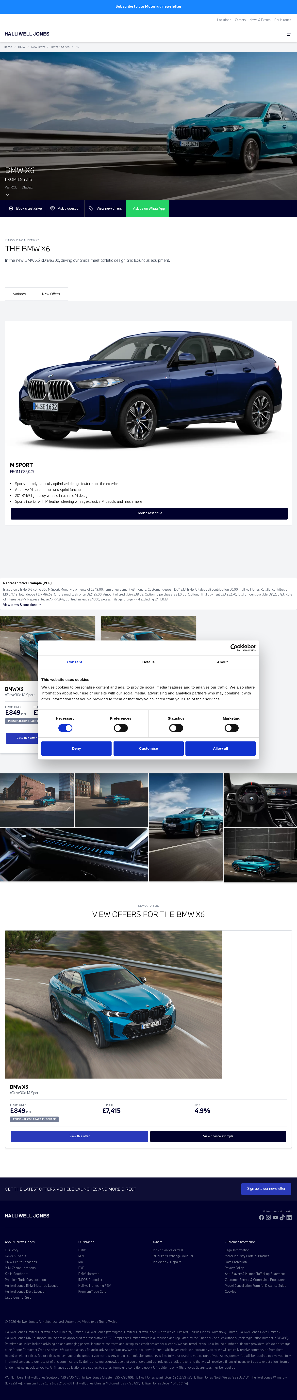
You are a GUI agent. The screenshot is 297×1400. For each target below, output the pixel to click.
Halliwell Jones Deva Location (25, 1291)
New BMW (38, 47)
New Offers (51, 294)
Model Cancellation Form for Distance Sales (255, 1286)
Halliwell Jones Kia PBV (94, 1286)
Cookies (230, 1291)
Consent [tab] (74, 662)
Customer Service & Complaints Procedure (255, 1280)
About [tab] (222, 662)
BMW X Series (60, 47)
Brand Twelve (108, 1322)
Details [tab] (148, 662)
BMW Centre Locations (21, 1262)
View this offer (26, 738)
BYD (81, 1268)
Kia (80, 1262)
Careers (240, 20)
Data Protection (236, 1262)
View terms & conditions (22, 605)
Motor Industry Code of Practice (247, 1256)
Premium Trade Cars (92, 1291)
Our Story (11, 1250)
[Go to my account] (274, 34)
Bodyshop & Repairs (166, 1262)
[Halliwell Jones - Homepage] (33, 33)
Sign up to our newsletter (266, 1188)
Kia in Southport (16, 1274)
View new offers (105, 208)
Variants (19, 294)
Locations (224, 20)
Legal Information (237, 1250)
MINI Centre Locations (20, 1268)
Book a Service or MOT (167, 1250)
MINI (81, 1256)
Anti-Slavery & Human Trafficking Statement (255, 1274)
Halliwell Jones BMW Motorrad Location (32, 1286)
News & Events (260, 20)
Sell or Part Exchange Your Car (172, 1256)
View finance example (218, 1136)
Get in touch (282, 20)
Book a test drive (25, 208)
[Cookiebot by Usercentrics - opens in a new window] (234, 648)
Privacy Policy (234, 1268)
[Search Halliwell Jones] (269, 34)
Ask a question (65, 208)
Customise (148, 748)
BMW (21, 47)
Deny (76, 748)
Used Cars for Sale (18, 1297)
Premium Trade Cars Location (25, 1280)
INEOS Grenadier (90, 1280)
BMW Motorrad (88, 1274)
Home (8, 47)
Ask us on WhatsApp (149, 208)
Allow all (220, 748)
